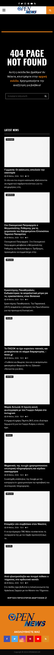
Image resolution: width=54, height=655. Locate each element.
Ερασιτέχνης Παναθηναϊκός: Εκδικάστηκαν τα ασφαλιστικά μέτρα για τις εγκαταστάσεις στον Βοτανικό (26, 293)
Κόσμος (9, 435)
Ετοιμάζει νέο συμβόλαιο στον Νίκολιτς (25, 524)
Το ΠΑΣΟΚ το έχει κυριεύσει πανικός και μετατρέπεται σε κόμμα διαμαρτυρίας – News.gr (26, 352)
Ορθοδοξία (10, 195)
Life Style (9, 376)
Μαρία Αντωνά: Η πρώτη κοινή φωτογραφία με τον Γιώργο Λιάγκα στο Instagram (25, 410)
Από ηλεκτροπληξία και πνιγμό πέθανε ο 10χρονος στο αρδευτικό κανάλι (26, 578)
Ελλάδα (9, 318)
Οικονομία (9, 139)
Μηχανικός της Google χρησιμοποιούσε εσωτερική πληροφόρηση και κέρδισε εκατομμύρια (26, 469)
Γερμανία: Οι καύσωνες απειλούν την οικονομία (24, 171)
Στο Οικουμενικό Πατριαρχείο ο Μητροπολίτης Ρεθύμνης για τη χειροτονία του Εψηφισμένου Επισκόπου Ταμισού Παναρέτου (26, 229)
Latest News (11, 130)
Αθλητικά (9, 260)
